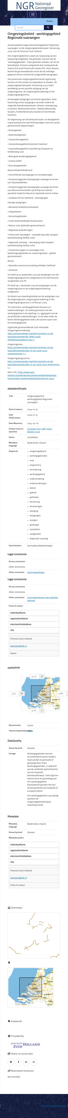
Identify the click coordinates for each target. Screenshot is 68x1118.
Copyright (61, 1106)
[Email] (34, 1062)
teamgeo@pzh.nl (18, 646)
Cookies (52, 1106)
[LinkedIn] (26, 1062)
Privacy (45, 1106)
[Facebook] (18, 1062)
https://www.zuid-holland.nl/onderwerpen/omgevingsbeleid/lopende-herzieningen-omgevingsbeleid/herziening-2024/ (32, 375)
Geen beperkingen (36, 572)
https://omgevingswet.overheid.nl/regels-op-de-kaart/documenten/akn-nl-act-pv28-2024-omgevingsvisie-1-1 (31, 351)
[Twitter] (11, 1062)
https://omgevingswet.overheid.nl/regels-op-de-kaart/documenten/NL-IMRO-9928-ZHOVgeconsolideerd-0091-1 (31, 337)
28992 (30, 731)
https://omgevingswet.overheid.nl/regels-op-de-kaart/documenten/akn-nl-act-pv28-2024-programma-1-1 (34, 365)
